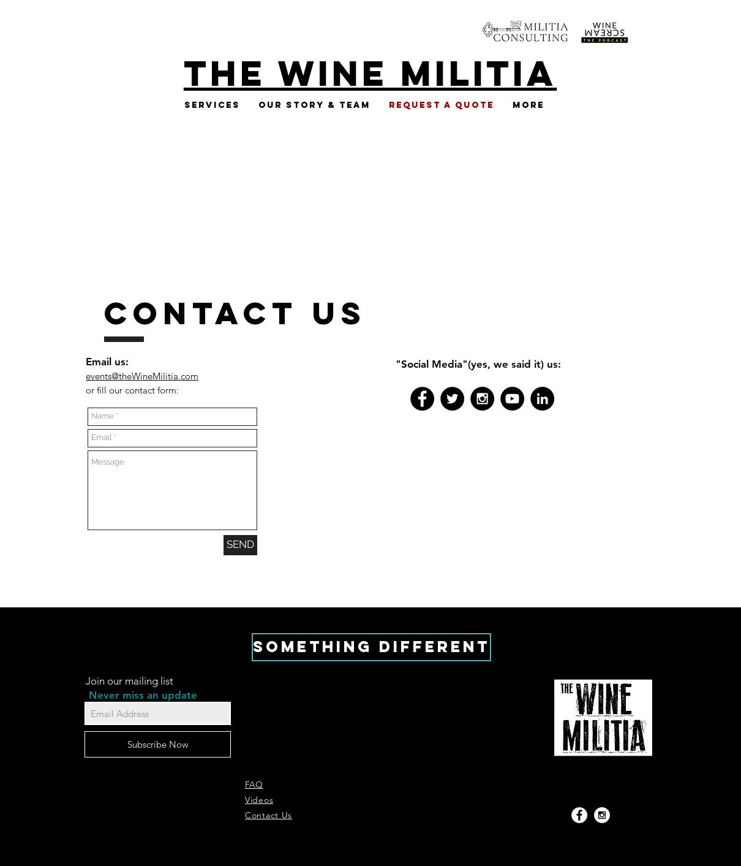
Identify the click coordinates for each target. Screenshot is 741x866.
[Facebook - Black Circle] (422, 399)
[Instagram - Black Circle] (482, 399)
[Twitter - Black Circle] (452, 399)
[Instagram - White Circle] (602, 815)
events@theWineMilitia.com (142, 376)
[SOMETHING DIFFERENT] (371, 647)
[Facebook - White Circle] (579, 815)
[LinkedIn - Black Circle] (542, 399)
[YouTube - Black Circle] (512, 399)
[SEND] (240, 545)
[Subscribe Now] (158, 744)
